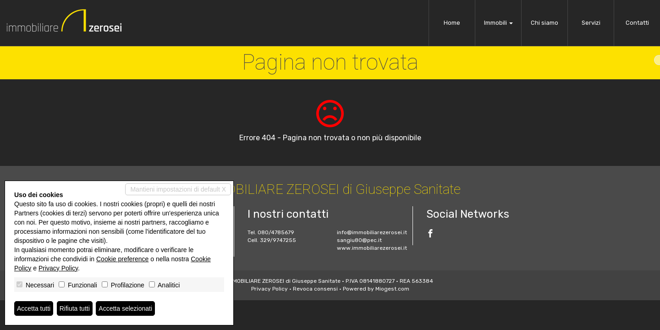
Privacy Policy (269, 289)
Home (452, 22)
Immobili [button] (498, 22)
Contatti (637, 22)
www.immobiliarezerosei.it (372, 248)
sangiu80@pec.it (359, 240)
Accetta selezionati (125, 308)
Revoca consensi (315, 289)
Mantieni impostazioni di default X (178, 189)
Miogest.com (392, 289)
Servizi (591, 22)
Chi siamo (544, 22)
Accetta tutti (33, 308)
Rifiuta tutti (75, 308)
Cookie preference (122, 259)
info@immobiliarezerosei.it (372, 232)
